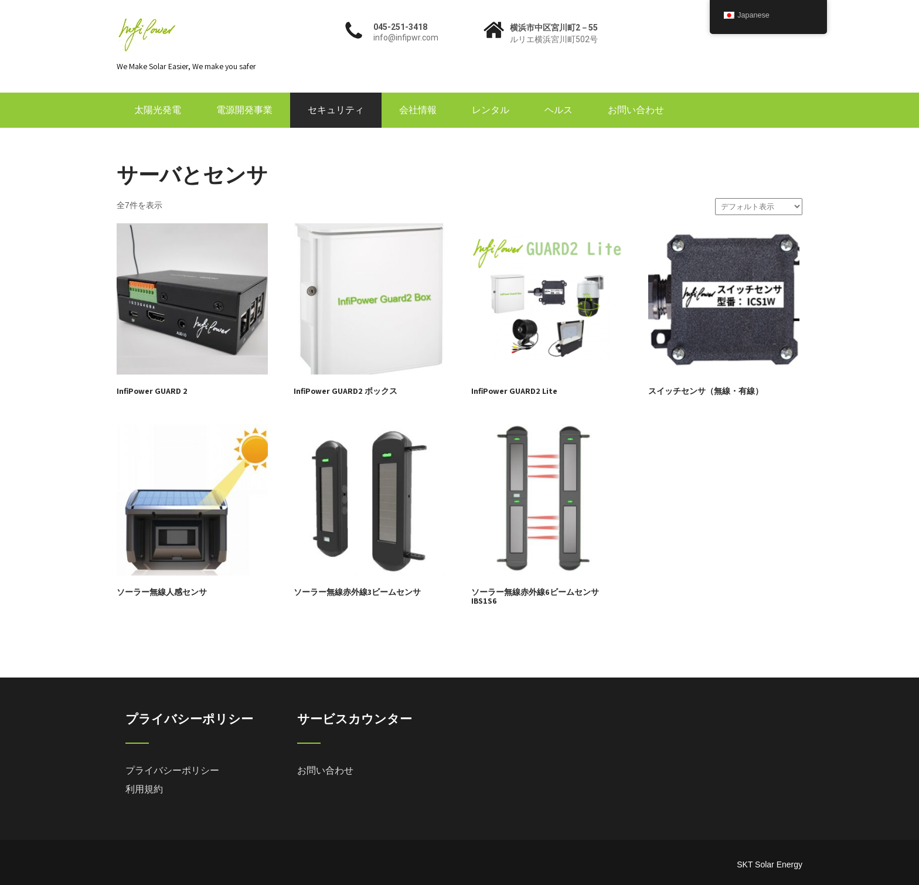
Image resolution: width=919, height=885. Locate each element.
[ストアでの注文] (758, 206)
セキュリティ (336, 110)
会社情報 (418, 110)
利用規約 (144, 789)
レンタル (490, 110)
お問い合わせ (636, 110)
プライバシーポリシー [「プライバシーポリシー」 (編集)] (172, 770)
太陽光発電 (157, 110)
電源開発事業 (244, 110)
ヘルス (558, 110)
